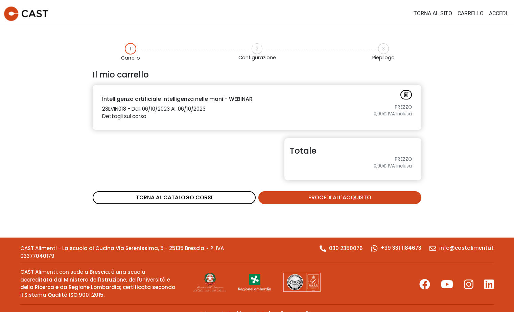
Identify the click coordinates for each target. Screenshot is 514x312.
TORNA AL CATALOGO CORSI (174, 197)
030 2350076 (341, 248)
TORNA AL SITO (433, 13)
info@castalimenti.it (461, 247)
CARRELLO (471, 13)
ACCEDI (498, 13)
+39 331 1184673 (396, 247)
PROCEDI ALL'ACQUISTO (339, 197)
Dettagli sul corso (124, 116)
